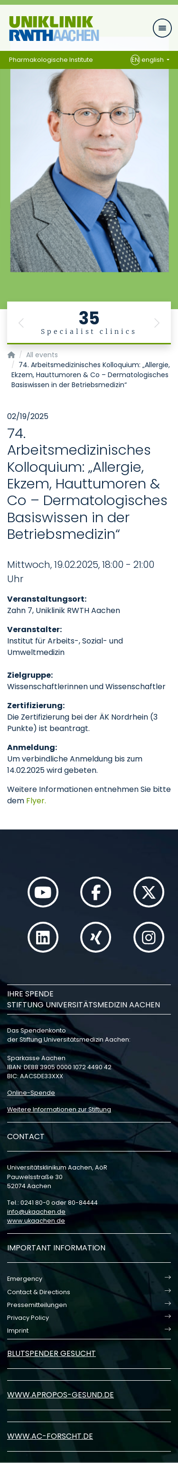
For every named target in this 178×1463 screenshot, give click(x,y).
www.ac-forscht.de (50, 1436)
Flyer (35, 800)
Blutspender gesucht (51, 1353)
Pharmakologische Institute (51, 59)
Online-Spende (31, 1093)
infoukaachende (36, 1212)
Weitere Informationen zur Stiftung (59, 1109)
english (148, 60)
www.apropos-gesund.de (60, 1394)
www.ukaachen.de (36, 1221)
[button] (21, 323)
